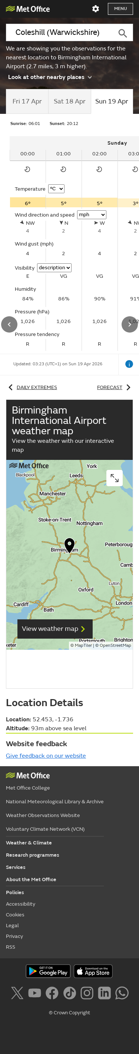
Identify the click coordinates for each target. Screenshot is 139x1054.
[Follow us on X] (18, 994)
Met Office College (28, 788)
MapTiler (83, 645)
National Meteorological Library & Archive (55, 801)
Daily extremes (31, 387)
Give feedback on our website (46, 756)
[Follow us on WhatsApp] (121, 994)
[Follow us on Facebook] (54, 994)
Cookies (15, 915)
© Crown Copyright (69, 1013)
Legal (12, 925)
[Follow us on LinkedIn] (106, 994)
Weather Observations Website (43, 815)
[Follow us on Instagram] (88, 994)
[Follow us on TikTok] (71, 994)
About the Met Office (31, 879)
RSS (10, 947)
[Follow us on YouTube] (36, 994)
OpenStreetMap (115, 645)
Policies (15, 892)
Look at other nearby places (50, 76)
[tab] (27, 101)
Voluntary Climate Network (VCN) (45, 829)
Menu (120, 8)
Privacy (14, 936)
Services (16, 867)
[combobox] (59, 32)
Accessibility (20, 904)
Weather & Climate (29, 843)
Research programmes (32, 855)
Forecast (115, 387)
